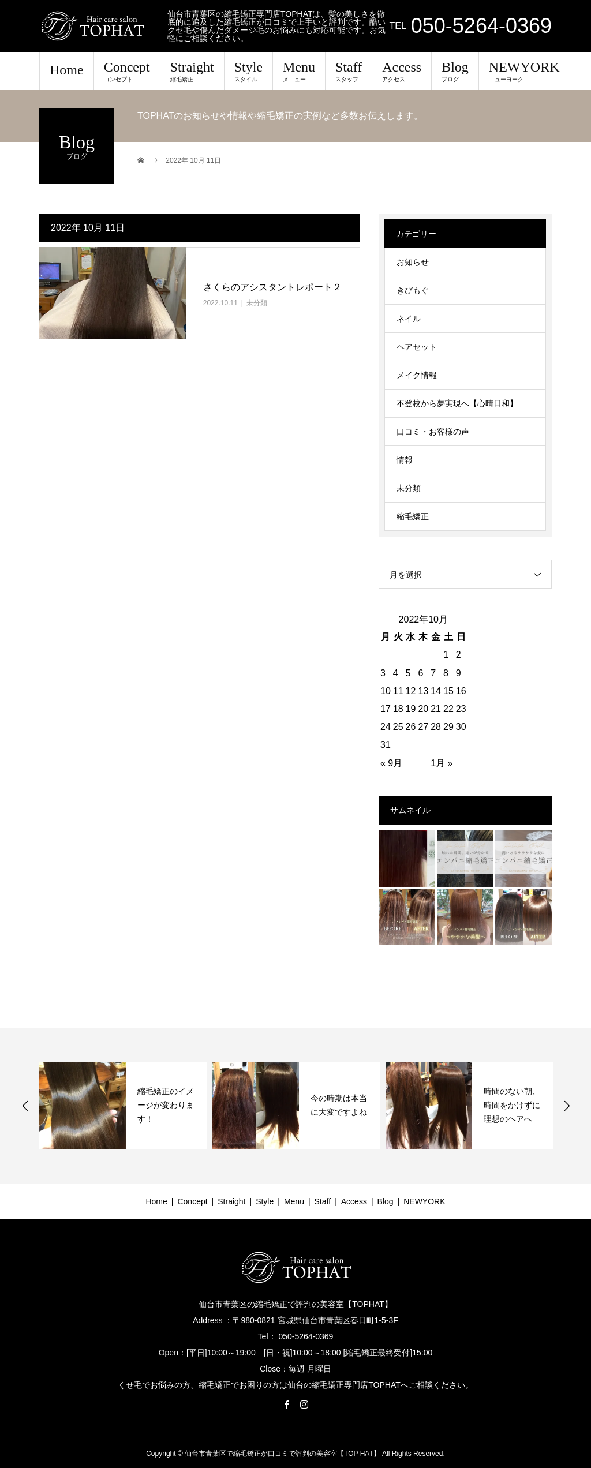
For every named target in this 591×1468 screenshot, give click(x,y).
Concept (127, 71)
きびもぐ (413, 290)
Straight (192, 71)
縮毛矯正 (413, 516)
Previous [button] (25, 1105)
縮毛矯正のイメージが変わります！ (165, 1105)
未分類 (256, 303)
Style (248, 71)
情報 (405, 460)
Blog (455, 71)
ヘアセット (417, 346)
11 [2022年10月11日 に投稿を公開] (398, 691)
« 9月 (391, 763)
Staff (348, 71)
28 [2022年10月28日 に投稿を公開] (436, 727)
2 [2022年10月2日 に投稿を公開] (458, 655)
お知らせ (413, 262)
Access (401, 71)
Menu (299, 71)
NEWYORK (524, 71)
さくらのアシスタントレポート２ (272, 287)
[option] (123, 1105)
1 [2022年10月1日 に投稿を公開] (445, 655)
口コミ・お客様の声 (433, 431)
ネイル (409, 318)
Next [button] (567, 1105)
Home (67, 69)
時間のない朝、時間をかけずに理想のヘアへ (512, 1105)
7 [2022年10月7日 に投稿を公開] (433, 673)
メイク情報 (417, 375)
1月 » (441, 763)
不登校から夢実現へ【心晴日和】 (457, 403)
